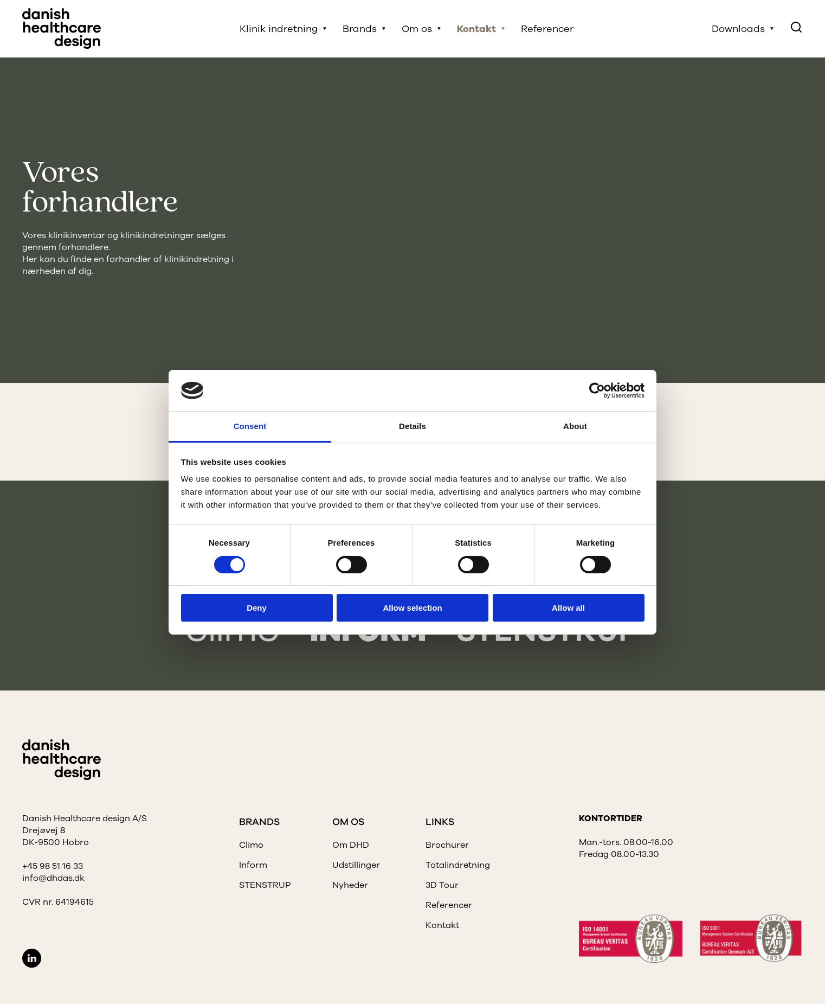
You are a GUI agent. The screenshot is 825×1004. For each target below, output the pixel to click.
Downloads (738, 28)
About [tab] (575, 426)
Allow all (568, 607)
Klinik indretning (279, 28)
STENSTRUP (265, 885)
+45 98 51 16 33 (52, 866)
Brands (360, 28)
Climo (251, 845)
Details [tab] (412, 426)
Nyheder (350, 885)
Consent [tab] (250, 426)
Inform (253, 865)
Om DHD (350, 845)
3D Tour (442, 885)
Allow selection (412, 607)
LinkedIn (31, 958)
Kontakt (476, 28)
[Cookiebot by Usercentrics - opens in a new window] (597, 390)
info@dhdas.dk (53, 878)
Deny (257, 607)
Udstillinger (356, 865)
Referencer (547, 28)
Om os (417, 28)
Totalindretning (458, 865)
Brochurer (447, 845)
